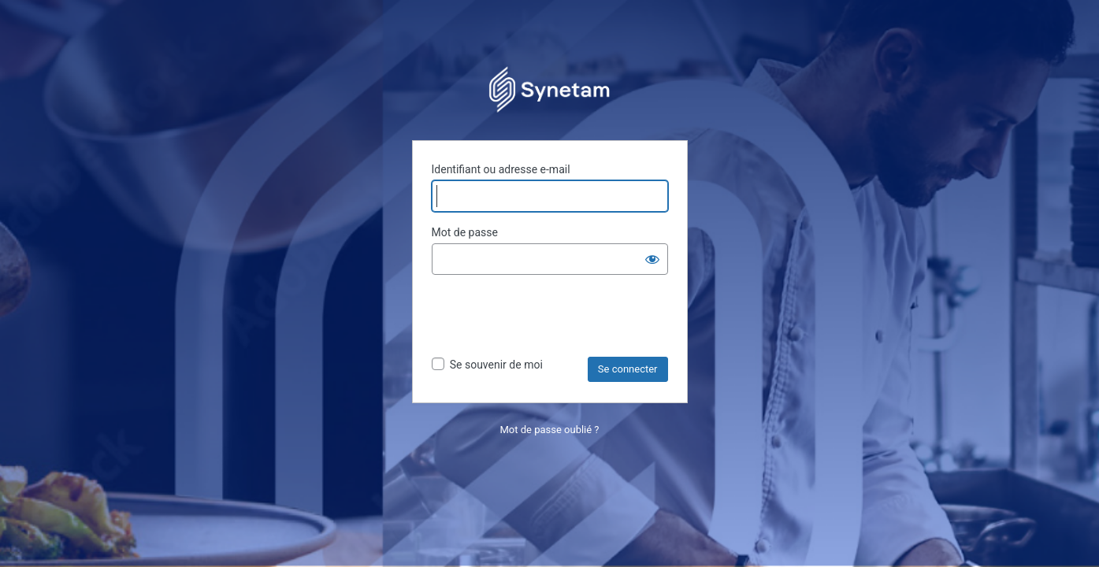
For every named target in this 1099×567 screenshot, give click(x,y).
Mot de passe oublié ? (549, 429)
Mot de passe (465, 232)
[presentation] (551, 318)
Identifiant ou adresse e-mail (501, 169)
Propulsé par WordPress (550, 88)
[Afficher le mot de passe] (652, 259)
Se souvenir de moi (496, 364)
